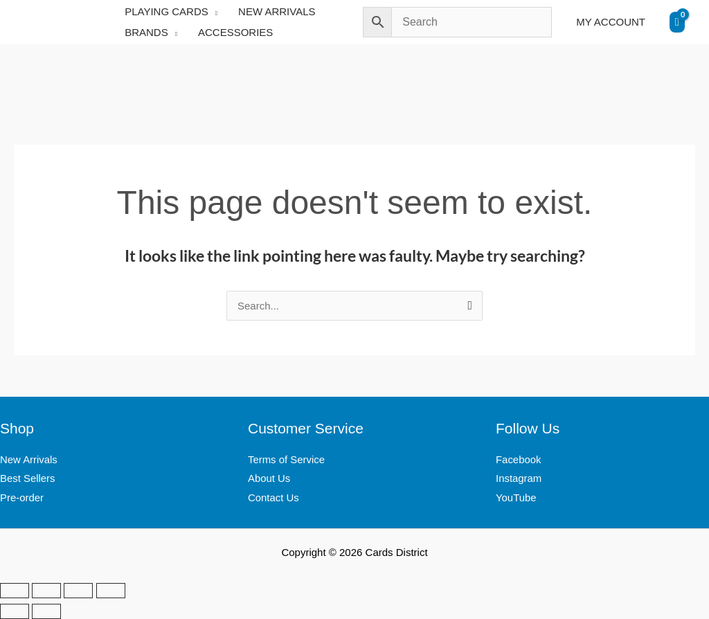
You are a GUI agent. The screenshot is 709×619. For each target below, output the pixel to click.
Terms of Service (286, 459)
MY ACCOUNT (610, 22)
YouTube (516, 497)
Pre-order (22, 497)
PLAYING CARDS (166, 11)
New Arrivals (28, 459)
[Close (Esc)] (110, 590)
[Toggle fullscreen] (46, 590)
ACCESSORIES (235, 32)
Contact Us (273, 497)
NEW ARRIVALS (276, 11)
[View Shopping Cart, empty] (677, 22)
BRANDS (146, 32)
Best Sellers (27, 478)
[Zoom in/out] (14, 590)
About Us (269, 478)
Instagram (519, 478)
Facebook (518, 459)
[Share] (78, 590)
